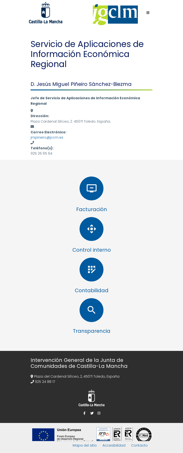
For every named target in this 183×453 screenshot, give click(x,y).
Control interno (91, 249)
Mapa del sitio (85, 445)
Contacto (139, 445)
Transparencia (91, 331)
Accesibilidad (113, 445)
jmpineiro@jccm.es (47, 137)
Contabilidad (91, 290)
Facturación (91, 209)
